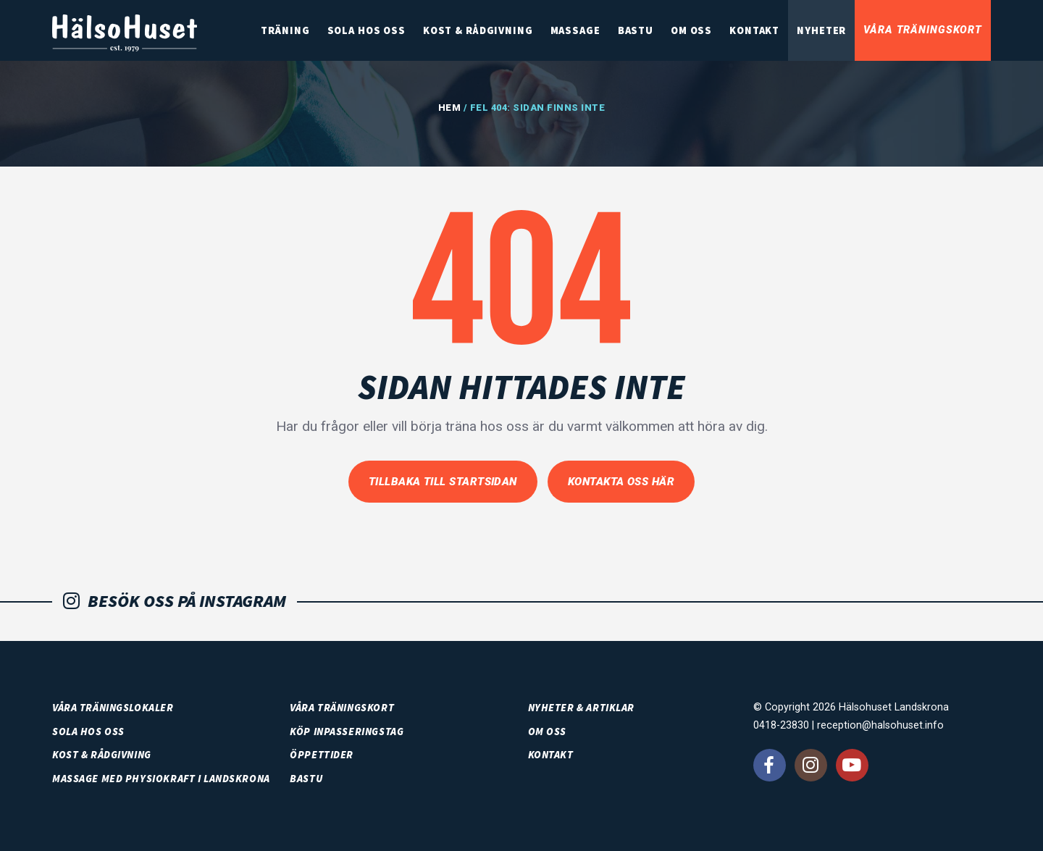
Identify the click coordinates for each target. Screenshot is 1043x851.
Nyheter (821, 30)
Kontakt (754, 30)
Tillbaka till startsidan (443, 481)
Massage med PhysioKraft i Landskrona (161, 778)
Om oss (691, 30)
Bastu (635, 30)
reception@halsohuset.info (880, 725)
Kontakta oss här (621, 481)
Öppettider (321, 754)
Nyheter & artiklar (581, 707)
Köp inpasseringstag (346, 731)
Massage (575, 30)
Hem (449, 107)
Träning (285, 30)
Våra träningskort (922, 30)
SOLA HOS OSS (366, 30)
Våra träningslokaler (113, 707)
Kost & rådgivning (478, 30)
